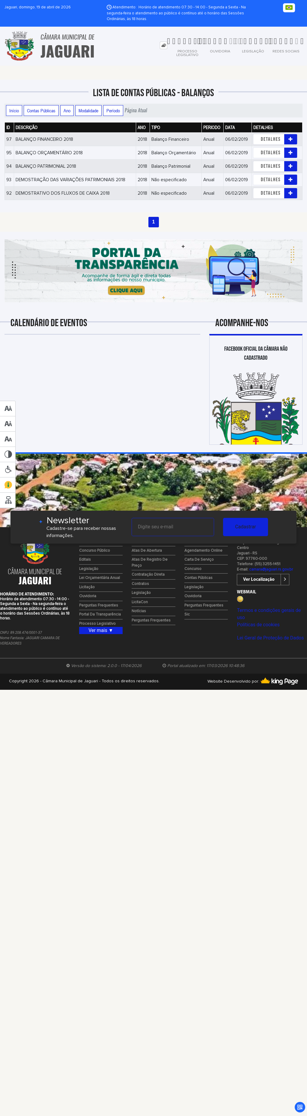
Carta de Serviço (199, 560)
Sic (187, 614)
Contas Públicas (41, 111)
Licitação (87, 587)
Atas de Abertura (147, 551)
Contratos (140, 584)
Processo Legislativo (97, 624)
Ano (67, 111)
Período (113, 111)
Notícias (139, 611)
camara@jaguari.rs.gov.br (271, 569)
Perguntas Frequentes (98, 605)
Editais (85, 560)
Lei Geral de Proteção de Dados (270, 638)
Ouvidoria (87, 596)
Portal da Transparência (100, 614)
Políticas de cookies (258, 624)
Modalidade (88, 111)
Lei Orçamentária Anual (99, 578)
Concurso (192, 569)
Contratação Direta (148, 575)
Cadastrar (245, 527)
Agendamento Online (203, 551)
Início (14, 111)
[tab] (163, 45)
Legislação (88, 569)
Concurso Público (94, 551)
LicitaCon (140, 602)
